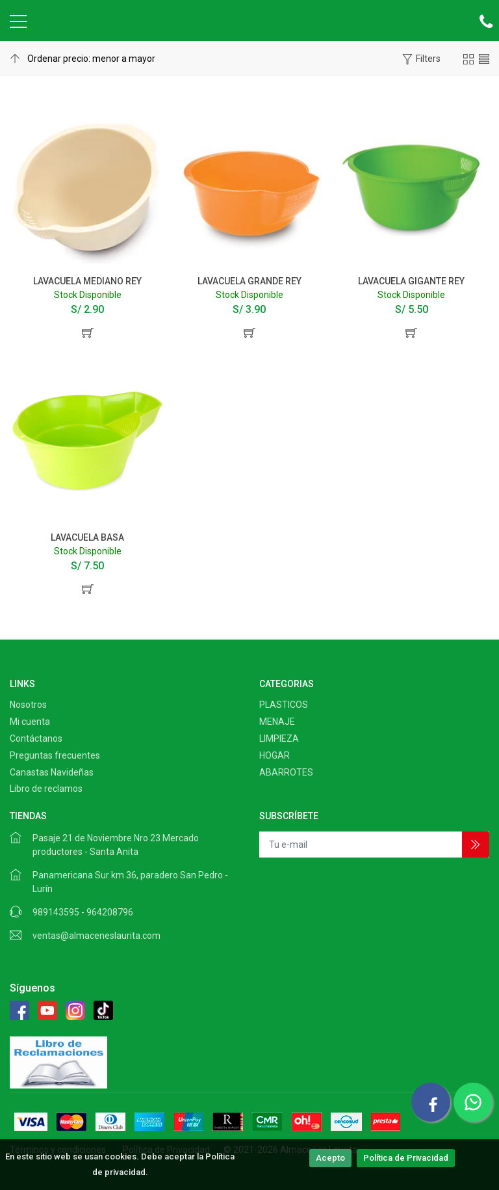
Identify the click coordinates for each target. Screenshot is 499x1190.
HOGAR (274, 755)
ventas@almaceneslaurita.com (96, 935)
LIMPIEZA (279, 738)
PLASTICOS (283, 704)
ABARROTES (286, 772)
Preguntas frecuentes (55, 755)
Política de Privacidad (405, 1158)
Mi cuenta (30, 721)
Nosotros (28, 704)
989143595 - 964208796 (82, 912)
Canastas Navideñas (52, 772)
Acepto (330, 1158)
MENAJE (277, 721)
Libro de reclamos (46, 788)
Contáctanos (36, 738)
